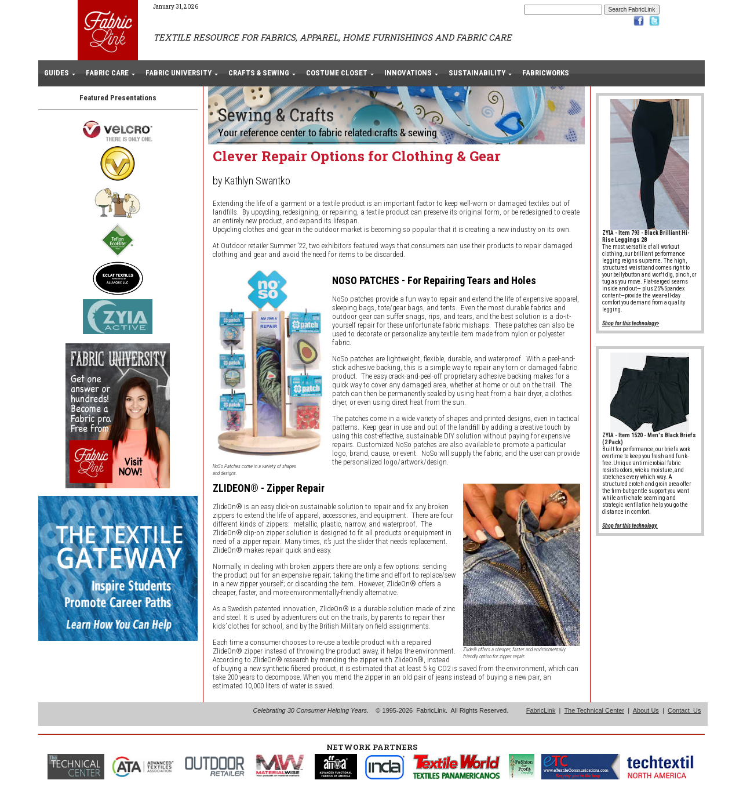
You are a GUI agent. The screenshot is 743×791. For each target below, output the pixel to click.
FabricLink (541, 710)
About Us (646, 710)
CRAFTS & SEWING (258, 72)
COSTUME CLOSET (336, 72)
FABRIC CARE (107, 72)
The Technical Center (594, 710)
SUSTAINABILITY (477, 72)
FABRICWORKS (545, 72)
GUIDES (56, 72)
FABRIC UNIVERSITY (178, 72)
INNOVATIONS (408, 72)
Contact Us (684, 710)
